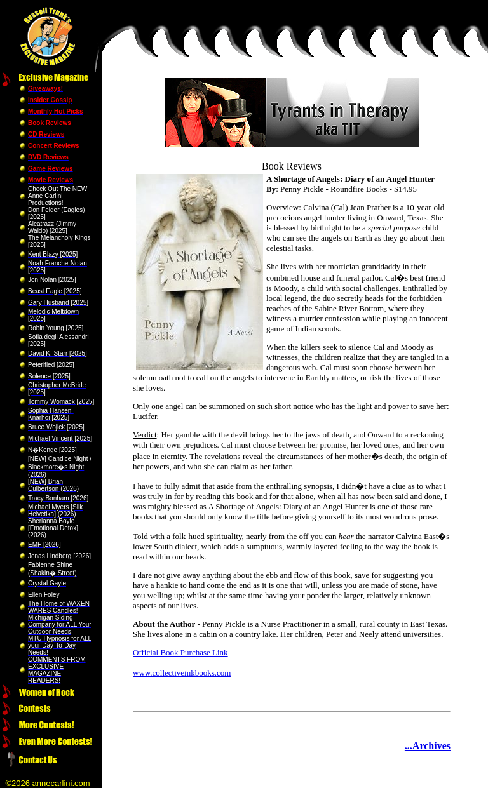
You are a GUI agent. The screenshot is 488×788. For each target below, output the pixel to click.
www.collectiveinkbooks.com (182, 673)
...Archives (428, 745)
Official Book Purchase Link (180, 652)
